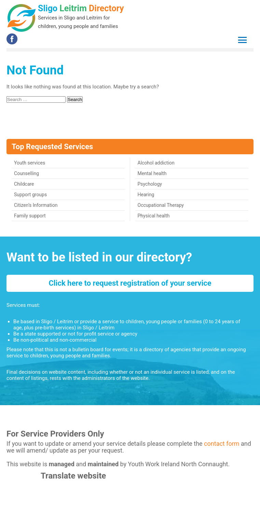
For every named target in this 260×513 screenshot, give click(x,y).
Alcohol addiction (156, 163)
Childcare (24, 184)
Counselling (26, 173)
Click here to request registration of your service (130, 283)
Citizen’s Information (35, 205)
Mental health (152, 173)
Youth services (29, 163)
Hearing (146, 194)
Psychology (150, 184)
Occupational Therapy (161, 205)
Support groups (30, 194)
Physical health (154, 215)
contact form (222, 443)
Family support (30, 215)
